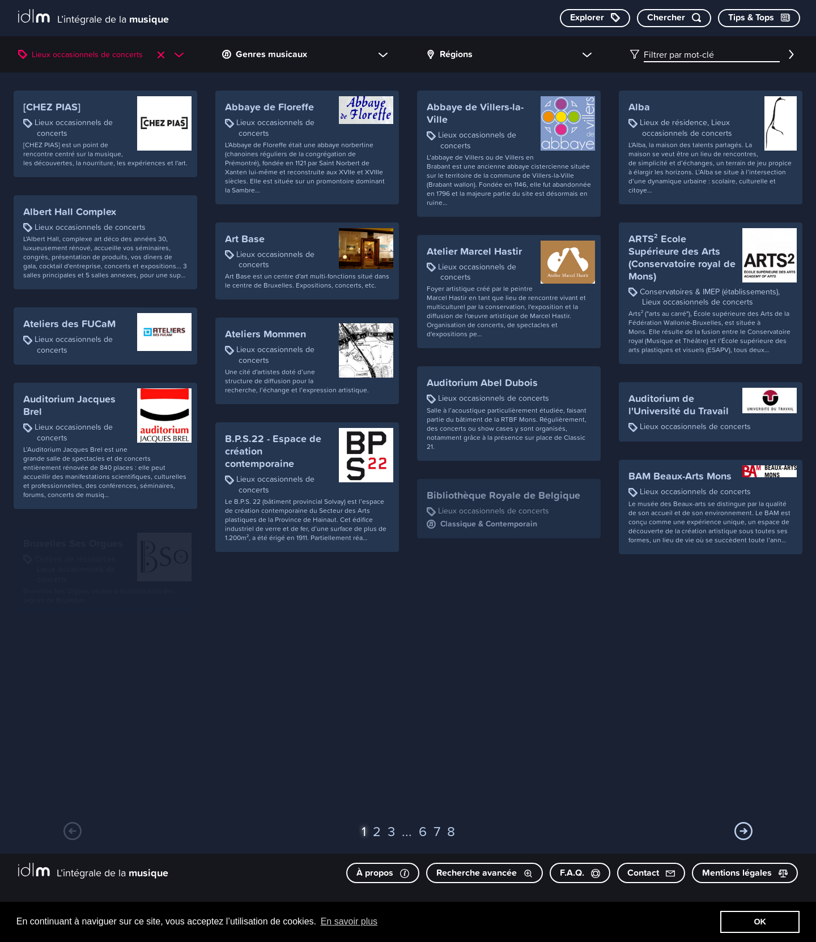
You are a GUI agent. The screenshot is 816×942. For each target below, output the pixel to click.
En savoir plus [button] (349, 921)
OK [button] (760, 921)
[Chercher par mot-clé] (674, 18)
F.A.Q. (580, 872)
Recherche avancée (484, 872)
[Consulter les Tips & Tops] (759, 18)
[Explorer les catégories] (595, 18)
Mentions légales (745, 872)
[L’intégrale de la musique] (93, 17)
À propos (382, 872)
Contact (651, 872)
